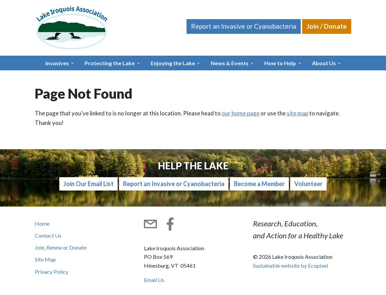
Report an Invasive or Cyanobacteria (243, 26)
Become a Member (259, 183)
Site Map (45, 259)
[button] (59, 63)
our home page (240, 113)
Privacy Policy (51, 271)
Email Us (154, 280)
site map (297, 113)
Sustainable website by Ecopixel (290, 265)
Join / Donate (327, 26)
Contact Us (48, 235)
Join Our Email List (88, 183)
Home (42, 223)
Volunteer (308, 183)
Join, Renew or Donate (61, 247)
